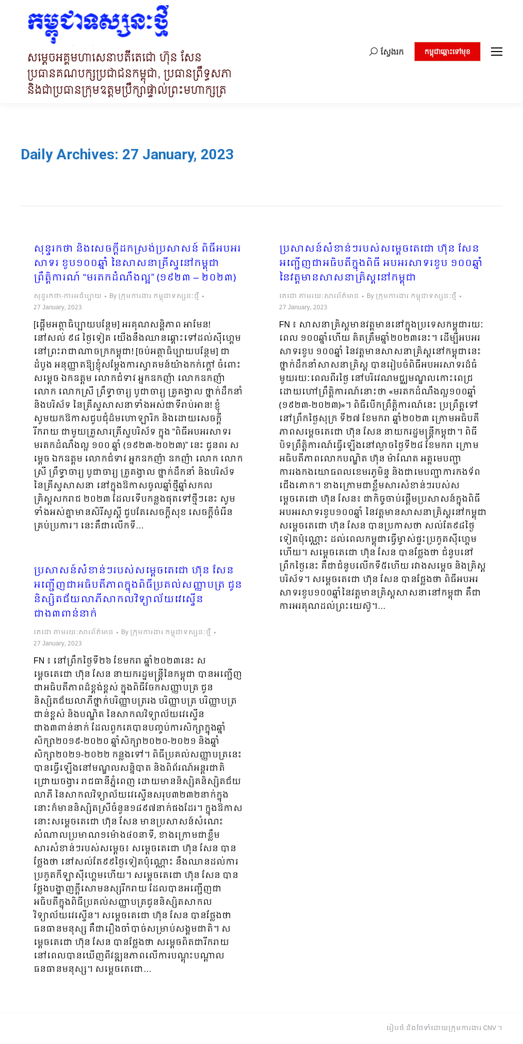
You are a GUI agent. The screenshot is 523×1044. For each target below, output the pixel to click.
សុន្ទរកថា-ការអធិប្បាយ (68, 296)
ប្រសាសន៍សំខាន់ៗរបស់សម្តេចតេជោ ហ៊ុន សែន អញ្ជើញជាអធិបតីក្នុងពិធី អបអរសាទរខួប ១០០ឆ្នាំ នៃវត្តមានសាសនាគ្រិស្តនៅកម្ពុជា (381, 264)
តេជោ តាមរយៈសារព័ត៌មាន (319, 296)
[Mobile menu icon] (496, 51)
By (154, 296)
